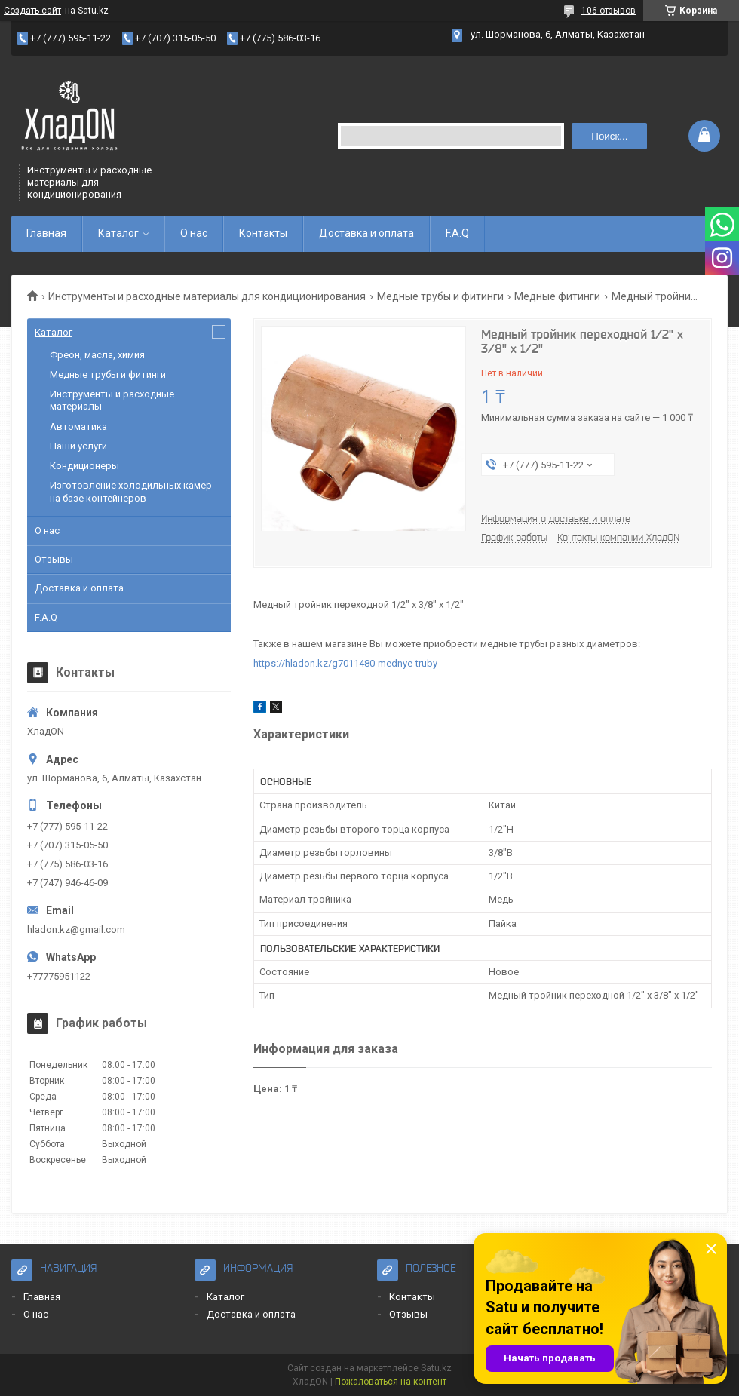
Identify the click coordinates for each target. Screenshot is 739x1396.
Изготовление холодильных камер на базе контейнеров (131, 491)
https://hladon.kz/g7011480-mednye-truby (345, 663)
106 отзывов (608, 10)
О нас (193, 233)
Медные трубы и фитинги (440, 296)
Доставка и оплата (366, 233)
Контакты (263, 233)
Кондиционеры (84, 465)
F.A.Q (457, 233)
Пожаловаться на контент (390, 1381)
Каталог (118, 233)
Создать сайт (32, 10)
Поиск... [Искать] (609, 136)
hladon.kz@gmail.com (76, 929)
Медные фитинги (557, 296)
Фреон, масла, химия (97, 355)
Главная (46, 233)
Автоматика (78, 426)
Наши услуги (78, 446)
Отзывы (54, 559)
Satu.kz (436, 1368)
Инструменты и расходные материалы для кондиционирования (207, 296)
